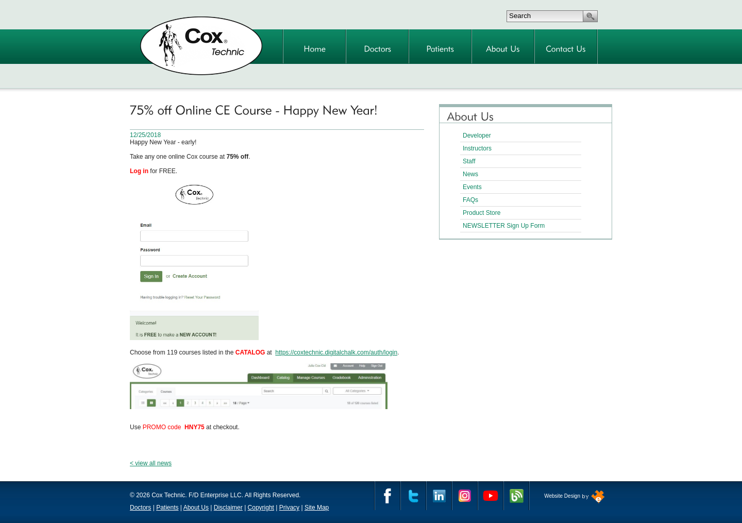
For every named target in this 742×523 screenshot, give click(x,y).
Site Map (317, 507)
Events (472, 187)
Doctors (140, 507)
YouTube (490, 495)
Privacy (289, 507)
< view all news (151, 463)
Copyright (261, 507)
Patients (167, 507)
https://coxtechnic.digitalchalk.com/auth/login (336, 352)
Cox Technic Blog (516, 495)
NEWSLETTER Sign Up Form (504, 225)
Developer (477, 135)
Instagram (465, 495)
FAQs (470, 200)
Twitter (413, 495)
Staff (469, 161)
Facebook (387, 495)
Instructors (477, 148)
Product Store (481, 212)
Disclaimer (228, 507)
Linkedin (439, 495)
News (470, 174)
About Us (196, 507)
